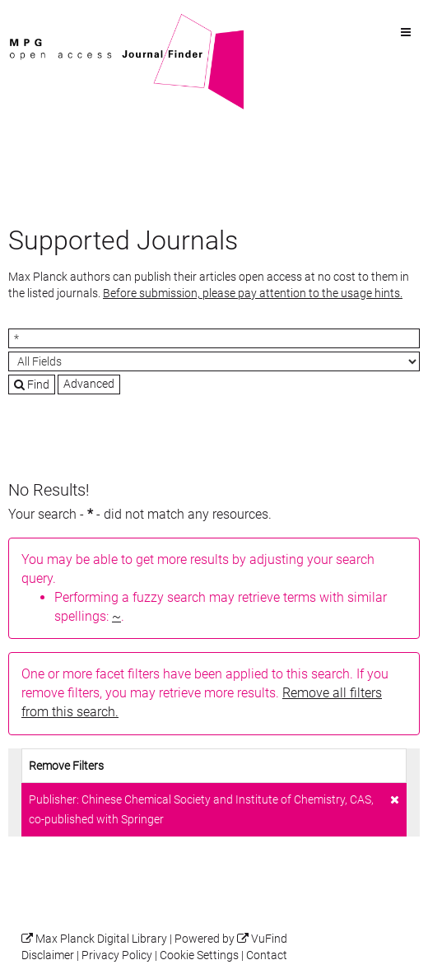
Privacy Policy (116, 955)
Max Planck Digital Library (101, 939)
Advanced (88, 383)
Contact (266, 955)
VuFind (33, 22)
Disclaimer (47, 955)
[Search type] (214, 361)
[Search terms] (214, 338)
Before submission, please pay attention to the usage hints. (252, 293)
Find (31, 384)
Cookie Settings (199, 955)
